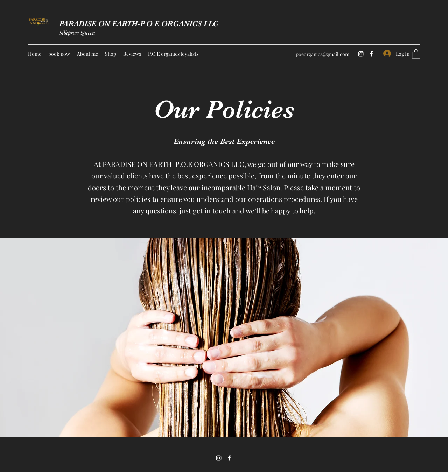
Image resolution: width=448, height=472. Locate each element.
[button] (416, 54)
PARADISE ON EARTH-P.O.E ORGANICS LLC (138, 23)
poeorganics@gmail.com (322, 54)
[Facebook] (371, 53)
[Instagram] (360, 53)
